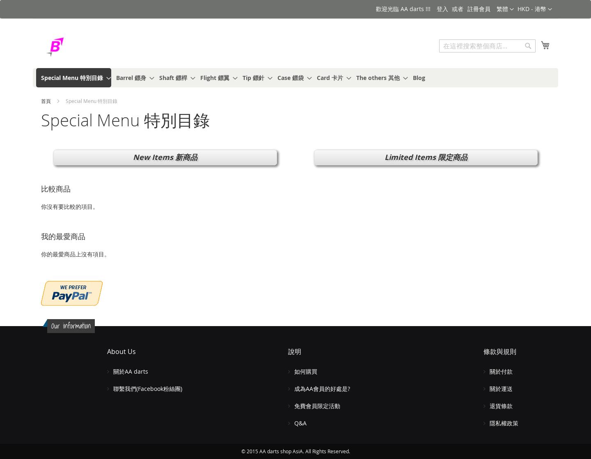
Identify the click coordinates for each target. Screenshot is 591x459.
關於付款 (501, 371)
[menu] (295, 77)
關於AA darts (130, 371)
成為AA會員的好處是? (322, 389)
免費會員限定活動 (317, 406)
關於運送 (501, 389)
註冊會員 (478, 9)
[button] (535, 9)
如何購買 (305, 371)
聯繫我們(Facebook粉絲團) (147, 389)
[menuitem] (73, 77)
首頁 (46, 101)
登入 (442, 9)
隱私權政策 (504, 423)
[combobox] (487, 46)
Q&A (300, 423)
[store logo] (76, 47)
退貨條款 (501, 406)
